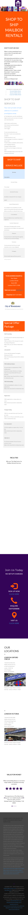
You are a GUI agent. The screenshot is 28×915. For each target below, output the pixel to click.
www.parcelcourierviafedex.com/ (14, 902)
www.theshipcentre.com (16, 900)
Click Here (14, 594)
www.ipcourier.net (14, 904)
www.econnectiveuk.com (14, 909)
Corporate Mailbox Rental (15, 94)
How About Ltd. (8, 890)
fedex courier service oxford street (11, 873)
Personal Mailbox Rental (15, 91)
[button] (5, 797)
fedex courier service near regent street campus (13, 868)
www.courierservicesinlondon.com (11, 906)
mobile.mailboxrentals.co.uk (10, 888)
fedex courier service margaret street (15, 872)
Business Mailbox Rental (15, 92)
